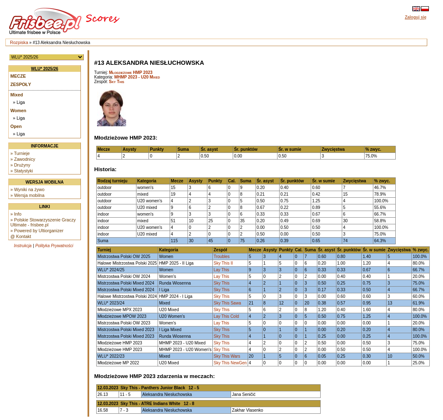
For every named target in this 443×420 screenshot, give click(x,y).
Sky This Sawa (227, 303)
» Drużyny (20, 164)
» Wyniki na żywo (27, 189)
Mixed (16, 94)
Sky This (116, 81)
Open (16, 126)
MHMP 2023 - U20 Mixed (137, 77)
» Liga (19, 102)
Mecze (18, 76)
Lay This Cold (226, 316)
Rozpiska (19, 42)
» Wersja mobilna (27, 195)
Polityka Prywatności (54, 245)
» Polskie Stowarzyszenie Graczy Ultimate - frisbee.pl (43, 222)
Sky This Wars (227, 356)
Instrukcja (23, 245)
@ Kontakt (20, 236)
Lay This (221, 270)
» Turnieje (20, 153)
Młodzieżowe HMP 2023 (131, 72)
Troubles (222, 256)
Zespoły (20, 84)
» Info (16, 213)
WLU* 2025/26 (44, 68)
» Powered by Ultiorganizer (36, 230)
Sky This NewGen (230, 363)
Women (18, 110)
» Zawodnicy (22, 159)
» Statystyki (21, 170)
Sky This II (223, 263)
